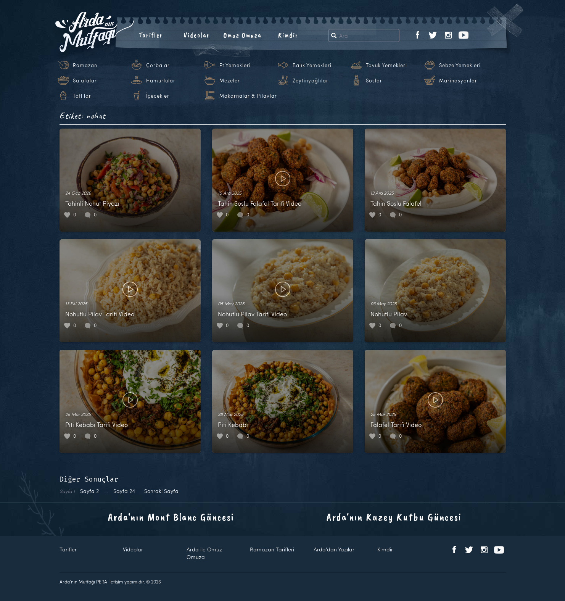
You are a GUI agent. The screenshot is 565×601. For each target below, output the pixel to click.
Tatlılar (82, 95)
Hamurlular (160, 80)
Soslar (374, 80)
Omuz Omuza (243, 35)
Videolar (197, 35)
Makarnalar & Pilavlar (248, 95)
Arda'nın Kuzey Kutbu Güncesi (394, 517)
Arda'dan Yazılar (334, 549)
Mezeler (229, 80)
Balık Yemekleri (312, 65)
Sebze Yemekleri (460, 65)
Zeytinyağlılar (310, 80)
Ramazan (85, 65)
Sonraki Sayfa (161, 491)
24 (124, 491)
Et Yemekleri (235, 65)
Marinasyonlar (458, 80)
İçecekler (157, 95)
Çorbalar (158, 65)
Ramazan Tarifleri (272, 549)
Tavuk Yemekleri (386, 65)
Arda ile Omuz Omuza (204, 553)
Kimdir (288, 35)
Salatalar (85, 80)
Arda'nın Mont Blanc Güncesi (171, 517)
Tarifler (151, 35)
